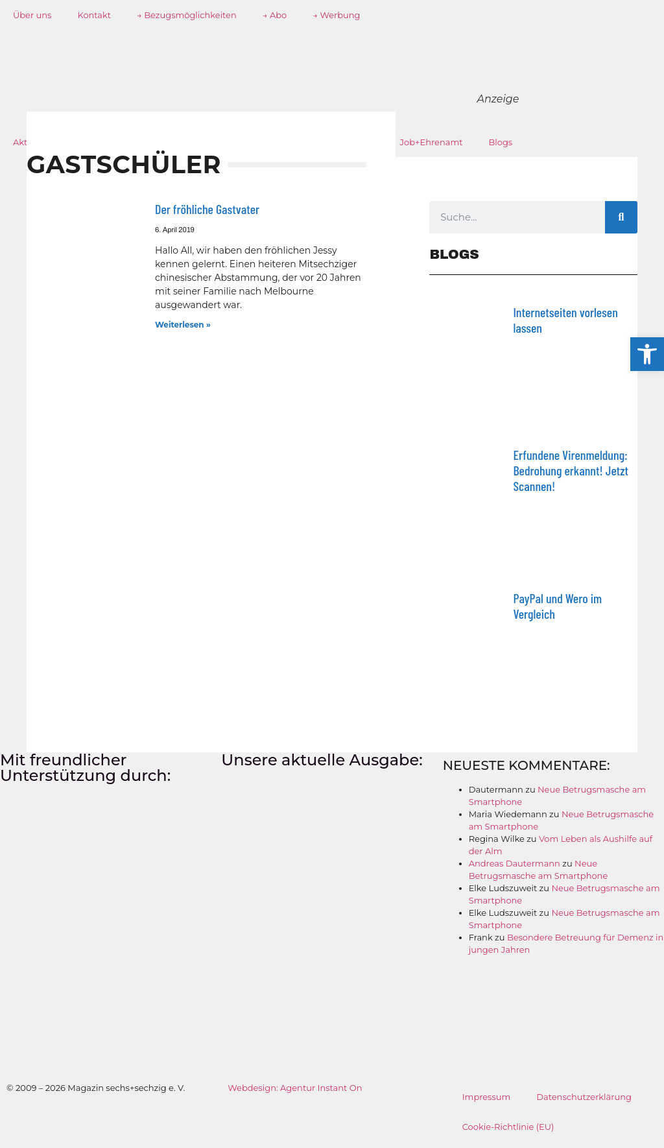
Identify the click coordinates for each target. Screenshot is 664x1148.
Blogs (501, 142)
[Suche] (621, 217)
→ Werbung (336, 15)
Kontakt (94, 15)
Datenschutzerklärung (584, 1097)
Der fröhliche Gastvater (207, 209)
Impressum (486, 1097)
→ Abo (275, 15)
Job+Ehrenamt (431, 142)
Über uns (32, 15)
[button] (647, 354)
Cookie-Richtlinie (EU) (508, 1126)
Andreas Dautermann (514, 863)
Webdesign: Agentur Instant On (295, 1087)
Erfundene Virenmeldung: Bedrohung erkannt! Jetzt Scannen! (570, 470)
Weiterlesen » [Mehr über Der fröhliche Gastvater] (183, 324)
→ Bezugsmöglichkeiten (187, 15)
